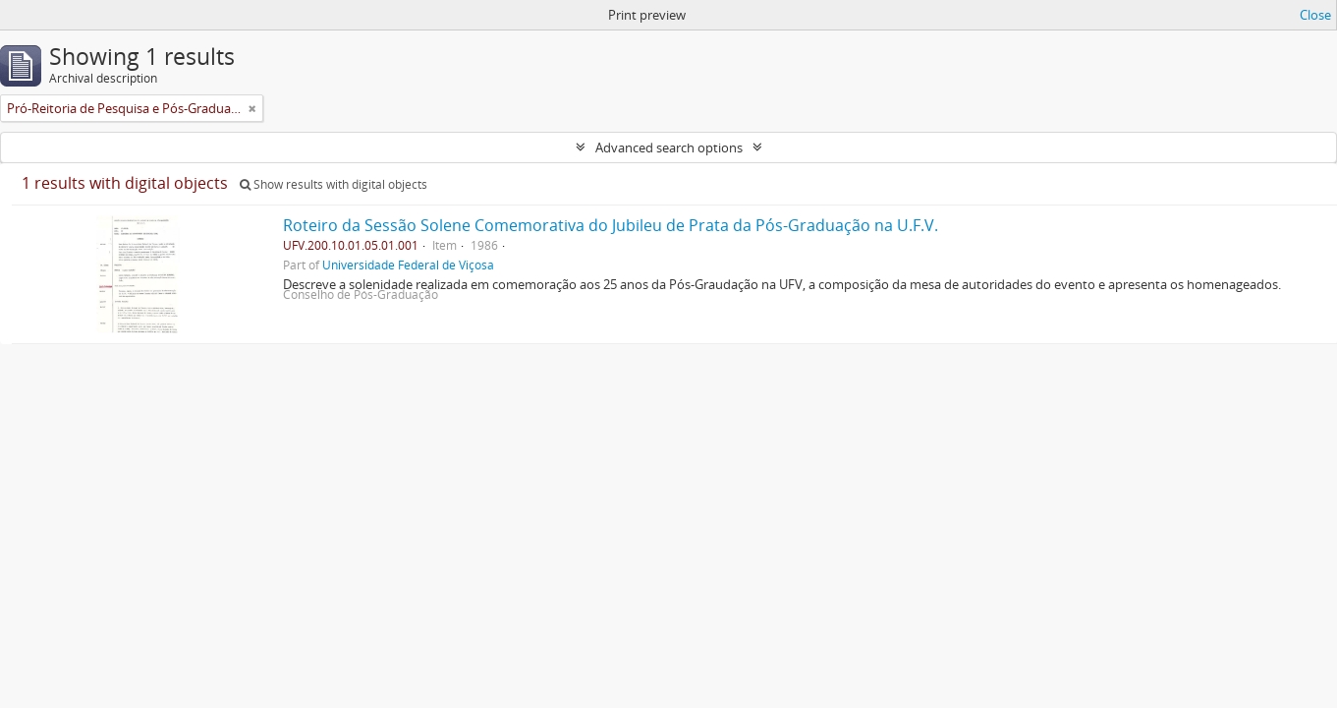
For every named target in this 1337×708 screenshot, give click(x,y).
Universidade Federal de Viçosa (408, 264)
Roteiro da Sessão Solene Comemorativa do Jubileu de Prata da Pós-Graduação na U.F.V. (610, 225)
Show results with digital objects (333, 184)
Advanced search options (669, 147)
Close (1315, 15)
